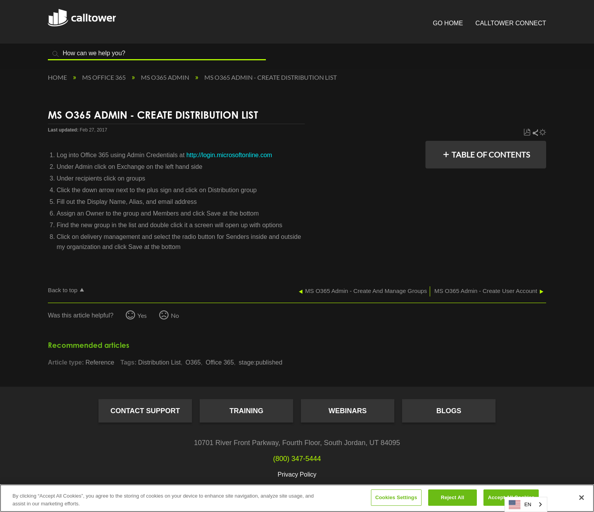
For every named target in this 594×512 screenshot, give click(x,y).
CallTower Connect (510, 23)
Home (58, 77)
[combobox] (525, 504)
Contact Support (145, 411)
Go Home (448, 23)
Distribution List (159, 362)
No (175, 315)
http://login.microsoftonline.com (229, 155)
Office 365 (220, 362)
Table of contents (491, 154)
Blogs (448, 411)
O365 (193, 362)
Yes (142, 315)
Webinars (348, 411)
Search (55, 53)
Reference (99, 362)
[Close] (581, 497)
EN (520, 504)
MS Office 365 (104, 77)
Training (247, 411)
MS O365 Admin (165, 77)
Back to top (62, 290)
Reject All (452, 497)
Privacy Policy (297, 474)
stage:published (260, 362)
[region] (297, 498)
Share (535, 132)
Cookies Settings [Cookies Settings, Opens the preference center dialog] (396, 497)
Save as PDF (527, 132)
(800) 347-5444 (297, 459)
